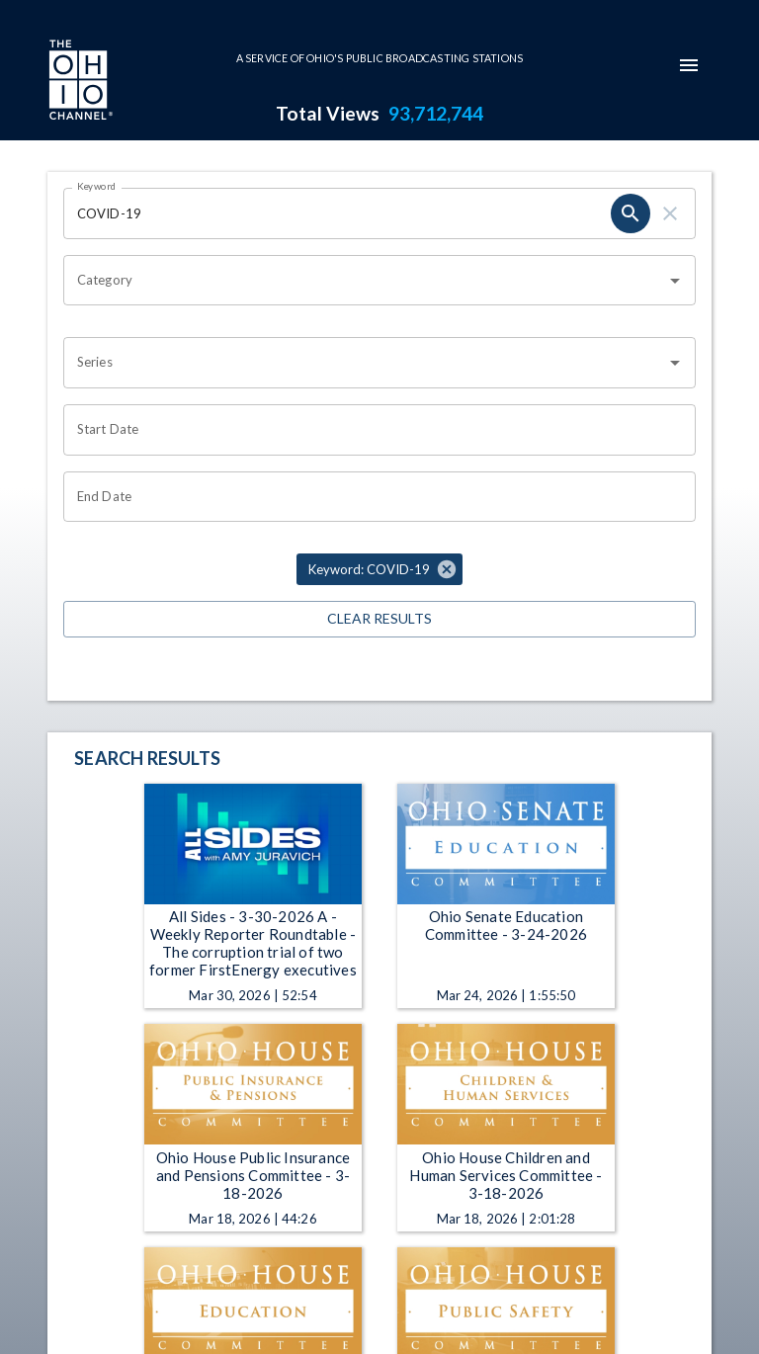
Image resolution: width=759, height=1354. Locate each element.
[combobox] (364, 280)
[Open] (675, 281)
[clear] (670, 213)
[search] (630, 213)
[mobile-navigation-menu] (689, 65)
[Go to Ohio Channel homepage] (79, 82)
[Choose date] (372, 430)
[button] (379, 569)
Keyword (97, 186)
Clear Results (379, 619)
